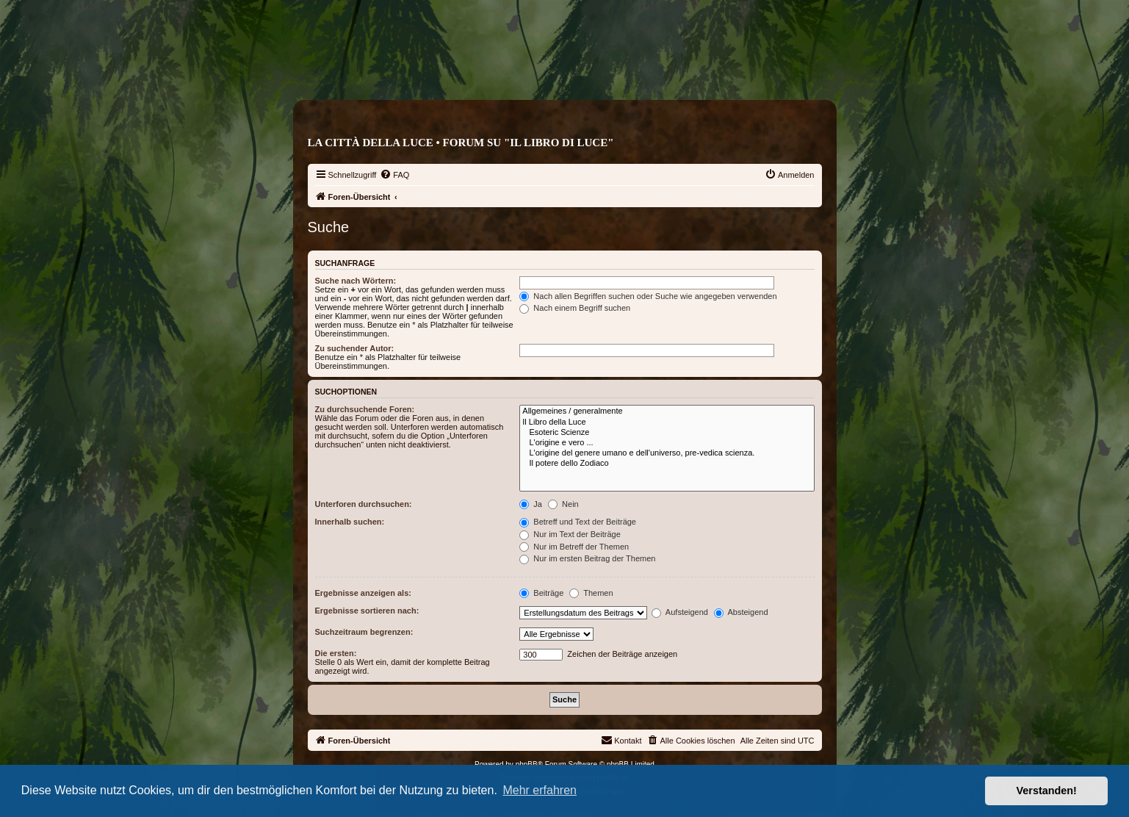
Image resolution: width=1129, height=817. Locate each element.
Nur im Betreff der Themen (574, 546)
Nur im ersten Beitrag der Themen (587, 558)
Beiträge (541, 593)
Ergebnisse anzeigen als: (363, 593)
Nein (563, 504)
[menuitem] (394, 175)
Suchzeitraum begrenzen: (364, 631)
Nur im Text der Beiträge (569, 534)
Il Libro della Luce (666, 422)
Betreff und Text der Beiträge (577, 521)
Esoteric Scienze (666, 433)
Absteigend (741, 612)
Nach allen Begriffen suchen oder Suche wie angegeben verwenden (647, 296)
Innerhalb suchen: (350, 521)
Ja (530, 504)
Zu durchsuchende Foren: (365, 409)
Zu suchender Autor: (354, 348)
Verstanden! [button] (1047, 790)
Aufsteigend (680, 612)
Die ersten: (336, 653)
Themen (591, 593)
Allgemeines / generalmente (666, 411)
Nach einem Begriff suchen (574, 307)
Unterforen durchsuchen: (363, 504)
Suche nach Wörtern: (356, 280)
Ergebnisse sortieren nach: (367, 610)
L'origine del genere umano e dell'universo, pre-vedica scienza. (666, 453)
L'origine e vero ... (666, 443)
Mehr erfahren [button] (539, 790)
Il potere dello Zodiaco (666, 463)
